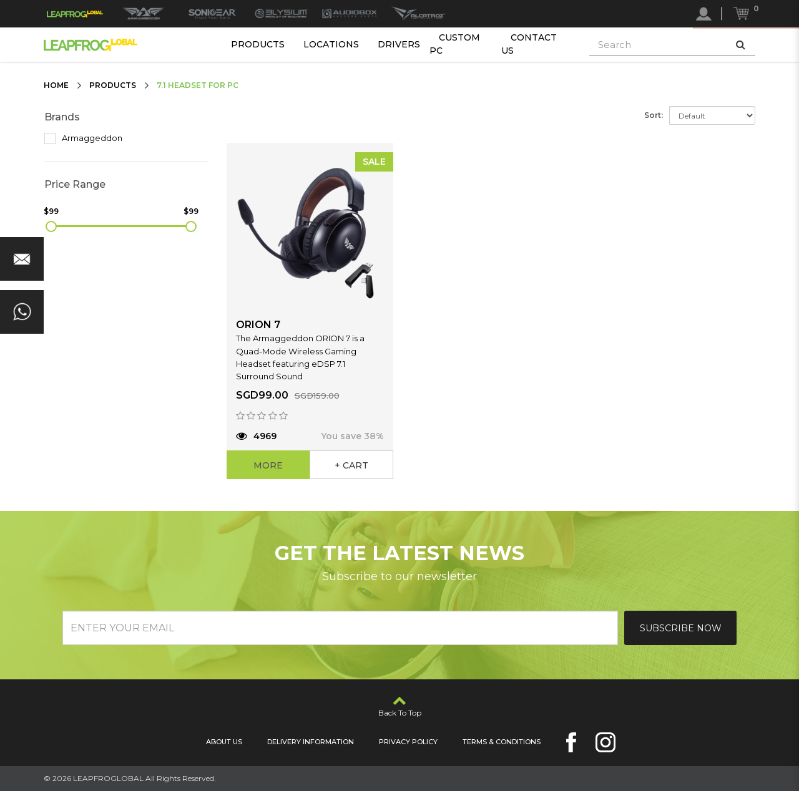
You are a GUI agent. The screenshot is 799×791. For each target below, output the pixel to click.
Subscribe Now (681, 628)
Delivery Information (310, 741)
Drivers (399, 44)
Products (258, 44)
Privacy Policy (408, 741)
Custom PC (454, 44)
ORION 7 (258, 325)
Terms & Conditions (502, 741)
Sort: (653, 115)
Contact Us (529, 44)
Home (56, 85)
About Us (224, 741)
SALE (374, 161)
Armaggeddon (83, 138)
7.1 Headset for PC (197, 85)
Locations (331, 44)
